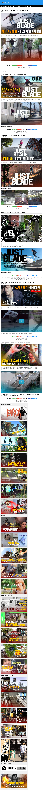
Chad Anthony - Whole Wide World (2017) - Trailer (16, 342)
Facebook (30, 65)
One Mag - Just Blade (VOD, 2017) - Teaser (13, 212)
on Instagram (6, 62)
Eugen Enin (5, 162)
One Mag (25, 67)
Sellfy (23, 394)
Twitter (35, 65)
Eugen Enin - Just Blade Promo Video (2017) (13, 135)
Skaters (5, 6)
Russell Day (24, 278)
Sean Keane (5, 99)
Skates (9, 6)
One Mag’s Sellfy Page (13, 100)
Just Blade (15, 35)
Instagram (20, 65)
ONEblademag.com (6, 243)
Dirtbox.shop (13, 308)
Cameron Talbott (25, 277)
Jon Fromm (19, 278)
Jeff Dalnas (37, 277)
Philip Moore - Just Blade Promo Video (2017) (14, 10)
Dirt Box (26, 307)
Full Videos (18, 6)
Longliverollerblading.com (13, 395)
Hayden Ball (29, 278)
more (10, 404)
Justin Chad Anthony (20, 400)
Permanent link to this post (22, 68)
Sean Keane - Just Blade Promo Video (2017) (14, 74)
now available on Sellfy (32, 35)
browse (9, 763)
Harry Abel (18, 338)
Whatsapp (15, 65)
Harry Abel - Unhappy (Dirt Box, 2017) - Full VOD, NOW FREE (18, 282)
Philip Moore (5, 35)
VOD (29, 67)
